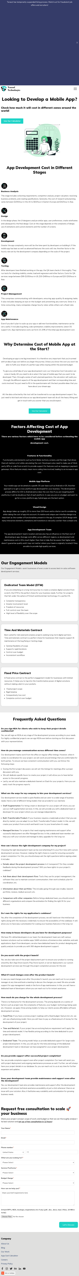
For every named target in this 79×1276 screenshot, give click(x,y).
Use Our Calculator (39, 333)
